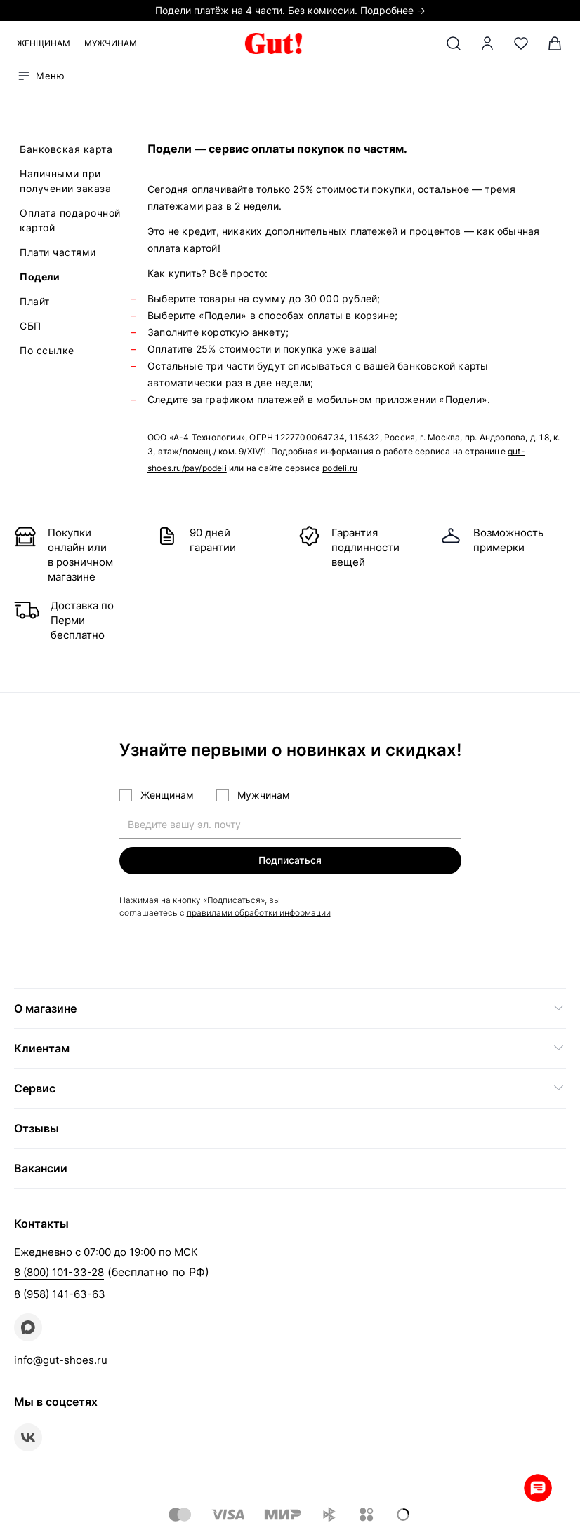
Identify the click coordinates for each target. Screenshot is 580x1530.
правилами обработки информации (259, 912)
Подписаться (290, 860)
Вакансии (40, 1168)
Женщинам (43, 43)
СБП (30, 326)
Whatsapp (538, 1488)
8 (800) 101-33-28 (59, 1272)
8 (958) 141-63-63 (59, 1294)
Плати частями (58, 252)
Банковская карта (66, 149)
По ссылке (47, 350)
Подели (40, 277)
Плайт (35, 301)
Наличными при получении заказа (65, 181)
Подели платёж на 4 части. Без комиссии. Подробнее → (290, 10)
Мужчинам (110, 43)
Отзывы (36, 1128)
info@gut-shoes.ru (60, 1360)
